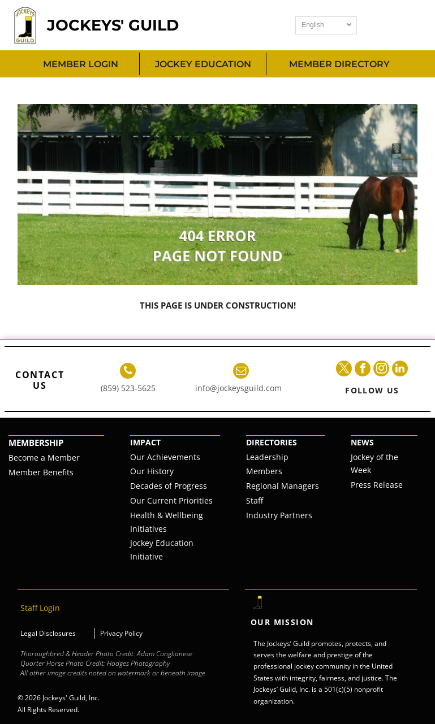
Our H (141, 471)
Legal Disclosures (48, 633)
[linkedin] (400, 370)
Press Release (377, 484)
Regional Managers (282, 485)
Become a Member (44, 457)
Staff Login (40, 607)
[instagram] (381, 370)
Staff (254, 500)
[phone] (128, 372)
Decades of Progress (168, 485)
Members (264, 471)
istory (163, 471)
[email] (241, 372)
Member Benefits (41, 472)
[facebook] (363, 370)
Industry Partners (279, 515)
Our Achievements (165, 457)
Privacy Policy (121, 633)
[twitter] (344, 370)
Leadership (267, 457)
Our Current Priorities (171, 500)
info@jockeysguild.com (238, 388)
